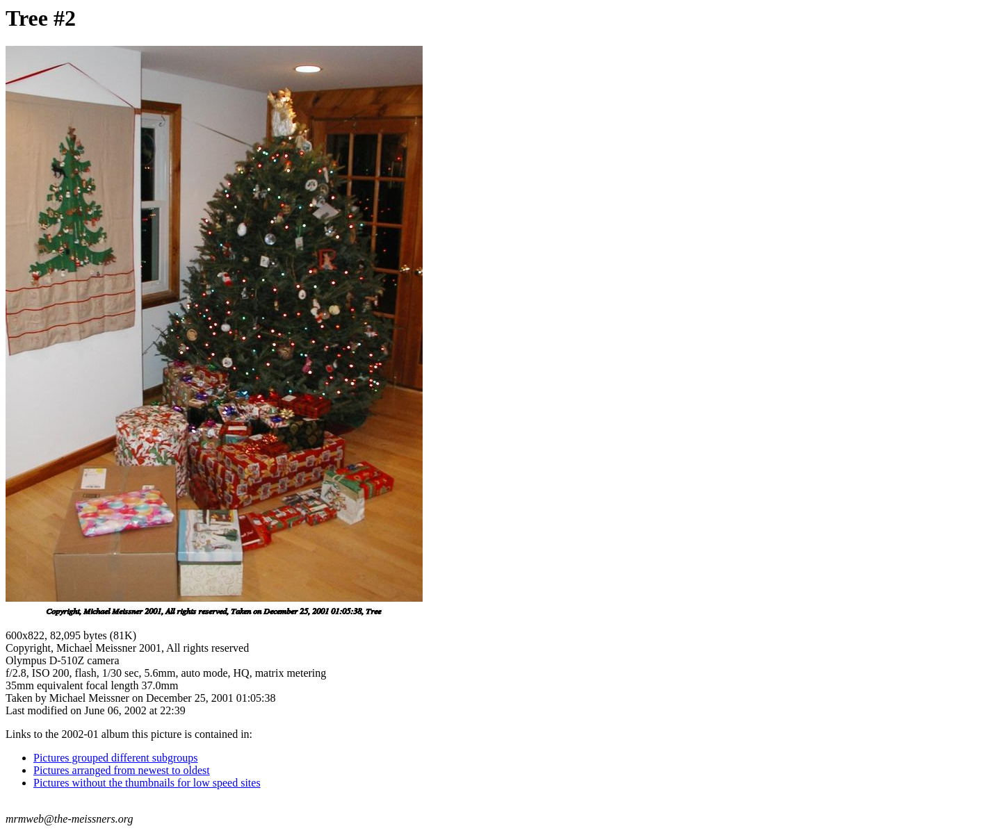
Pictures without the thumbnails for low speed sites (147, 783)
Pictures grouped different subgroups (115, 758)
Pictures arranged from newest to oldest (121, 770)
